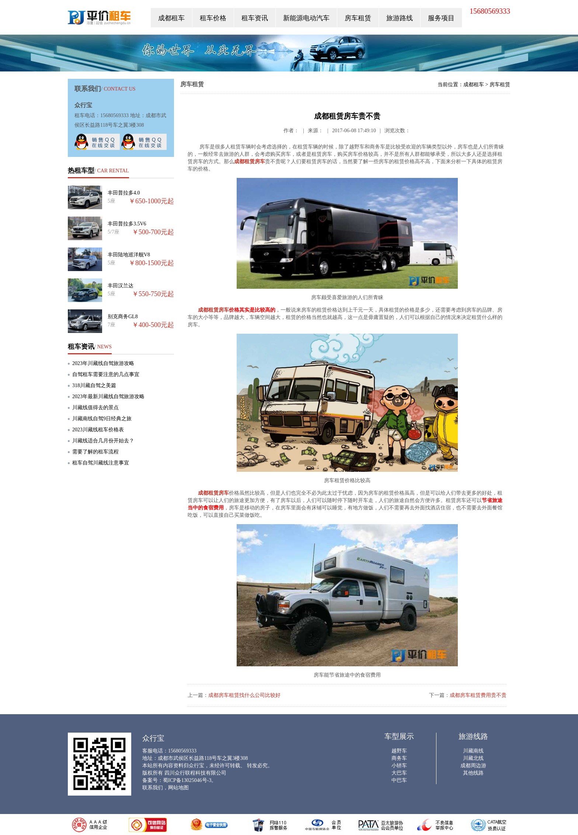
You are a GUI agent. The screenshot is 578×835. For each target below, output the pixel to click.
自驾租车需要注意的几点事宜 (105, 374)
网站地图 (178, 787)
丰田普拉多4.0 (124, 193)
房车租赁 (358, 18)
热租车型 (81, 170)
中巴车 (399, 780)
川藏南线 (473, 751)
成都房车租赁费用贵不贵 (478, 695)
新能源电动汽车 (306, 18)
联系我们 (152, 787)
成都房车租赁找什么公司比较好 (244, 695)
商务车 (399, 758)
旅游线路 (473, 736)
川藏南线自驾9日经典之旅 (102, 418)
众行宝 (100, 19)
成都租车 (171, 18)
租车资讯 (254, 18)
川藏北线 (473, 758)
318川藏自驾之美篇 (94, 385)
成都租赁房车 (249, 161)
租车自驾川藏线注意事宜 (100, 463)
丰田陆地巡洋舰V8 (129, 254)
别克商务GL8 (123, 316)
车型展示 (399, 736)
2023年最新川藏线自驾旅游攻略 (108, 396)
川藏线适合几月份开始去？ (103, 440)
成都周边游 (473, 765)
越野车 (399, 751)
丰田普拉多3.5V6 (127, 224)
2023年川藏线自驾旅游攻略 (103, 363)
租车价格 (213, 18)
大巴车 (399, 773)
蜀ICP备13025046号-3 (187, 780)
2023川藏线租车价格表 (98, 429)
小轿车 (399, 765)
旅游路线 (399, 18)
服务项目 (441, 18)
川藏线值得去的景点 (95, 407)
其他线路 (473, 773)
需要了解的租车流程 (95, 452)
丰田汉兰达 (120, 285)
